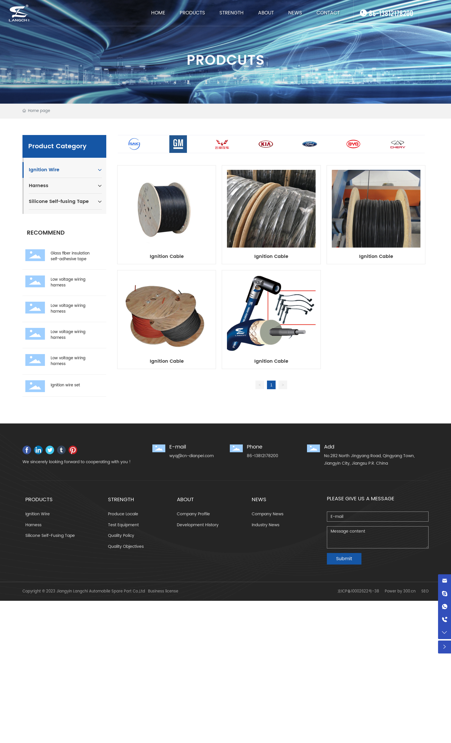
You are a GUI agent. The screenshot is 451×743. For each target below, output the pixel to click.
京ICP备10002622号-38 (358, 591)
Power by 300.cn (400, 591)
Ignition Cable (167, 256)
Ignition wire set (65, 385)
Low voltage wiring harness (68, 282)
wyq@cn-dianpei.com (191, 456)
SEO (425, 591)
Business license (163, 591)
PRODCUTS (226, 67)
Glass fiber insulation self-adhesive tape (70, 256)
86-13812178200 (391, 13)
